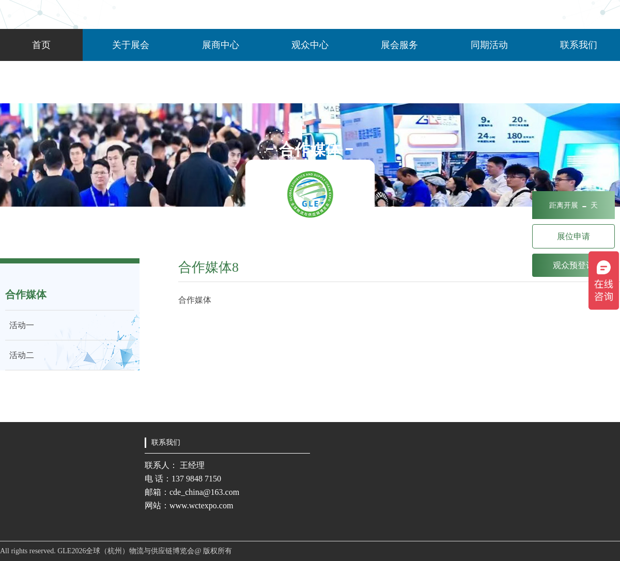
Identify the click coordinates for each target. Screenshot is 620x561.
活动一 (19, 325)
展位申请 (573, 236)
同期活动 (489, 45)
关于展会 (130, 45)
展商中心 (220, 45)
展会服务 (399, 45)
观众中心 (310, 45)
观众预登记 (573, 265)
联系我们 (578, 45)
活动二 (19, 355)
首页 (41, 45)
